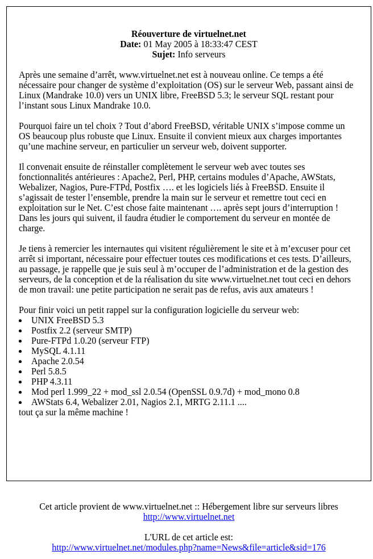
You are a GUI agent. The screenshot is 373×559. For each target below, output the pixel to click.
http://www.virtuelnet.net (189, 517)
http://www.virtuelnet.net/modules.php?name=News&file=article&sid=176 (188, 547)
